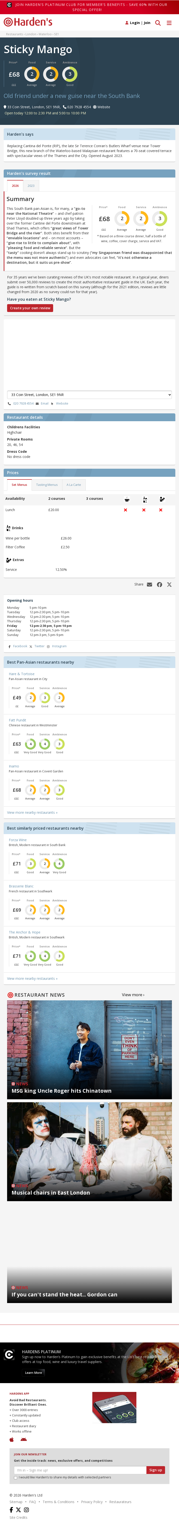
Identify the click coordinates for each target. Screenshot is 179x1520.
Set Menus (19, 485)
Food (32, 62)
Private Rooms (20, 439)
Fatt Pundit (17, 720)
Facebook (17, 646)
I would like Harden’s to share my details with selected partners (62, 1477)
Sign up (155, 1470)
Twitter (36, 646)
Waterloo (45, 34)
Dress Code (17, 451)
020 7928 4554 (20, 403)
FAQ (32, 1501)
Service (51, 62)
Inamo (14, 766)
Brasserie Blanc (21, 886)
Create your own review (30, 308)
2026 (15, 186)
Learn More (33, 1373)
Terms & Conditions (58, 1501)
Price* (13, 62)
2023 (31, 186)
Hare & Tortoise (22, 673)
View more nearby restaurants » (32, 812)
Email (41, 403)
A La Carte (74, 485)
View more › (133, 994)
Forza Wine (18, 840)
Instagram (56, 646)
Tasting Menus (47, 485)
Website (59, 403)
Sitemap (16, 1501)
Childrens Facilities (23, 427)
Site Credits (18, 1517)
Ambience (70, 62)
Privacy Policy (92, 1501)
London (30, 34)
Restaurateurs (120, 1501)
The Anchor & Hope (24, 932)
